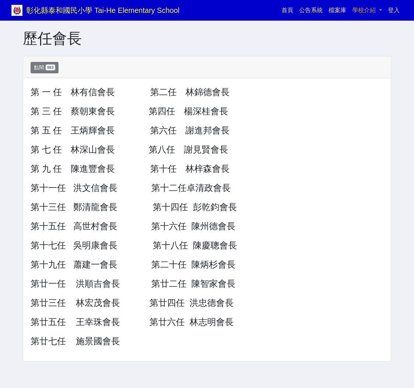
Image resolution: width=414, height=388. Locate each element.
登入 (394, 10)
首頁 (289, 9)
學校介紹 (364, 10)
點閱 (44, 67)
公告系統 (311, 10)
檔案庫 (337, 10)
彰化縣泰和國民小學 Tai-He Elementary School (103, 10)
